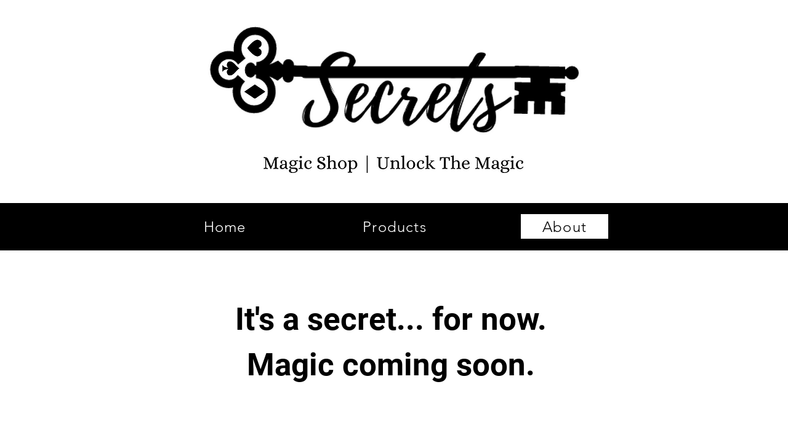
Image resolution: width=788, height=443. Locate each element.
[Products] (394, 226)
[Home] (224, 226)
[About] (564, 226)
